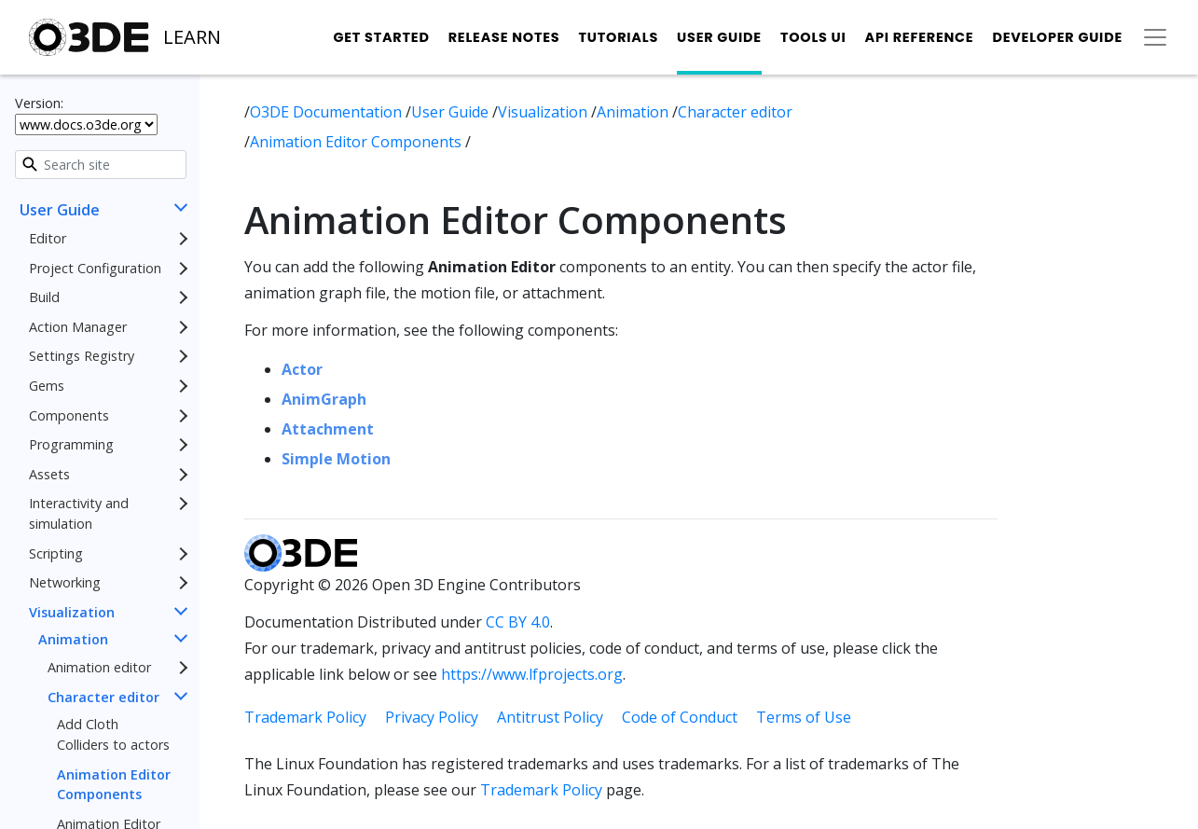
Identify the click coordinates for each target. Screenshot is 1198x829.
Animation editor (99, 667)
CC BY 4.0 (518, 622)
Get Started (381, 37)
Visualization (72, 612)
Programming (71, 444)
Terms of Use (803, 717)
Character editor (103, 697)
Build (44, 297)
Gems (46, 385)
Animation (73, 639)
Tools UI (813, 37)
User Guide (719, 37)
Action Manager (78, 327)
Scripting (56, 553)
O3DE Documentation (328, 112)
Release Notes (504, 37)
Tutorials (618, 37)
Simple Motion (336, 459)
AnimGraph (324, 399)
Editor (47, 238)
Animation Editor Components (114, 785)
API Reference (919, 37)
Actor (302, 369)
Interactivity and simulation (79, 513)
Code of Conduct (679, 717)
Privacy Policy (431, 717)
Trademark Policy (305, 717)
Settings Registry (81, 356)
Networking (65, 582)
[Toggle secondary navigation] (1155, 37)
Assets (49, 474)
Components (69, 415)
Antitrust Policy (550, 717)
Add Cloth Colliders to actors (113, 734)
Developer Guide (1057, 37)
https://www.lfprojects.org (532, 674)
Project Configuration (95, 268)
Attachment (328, 429)
